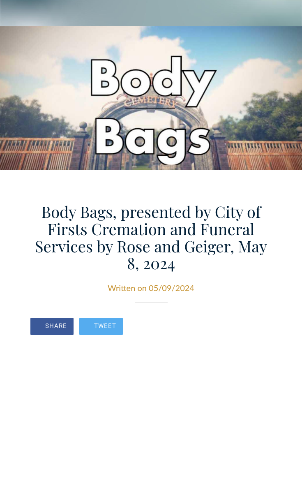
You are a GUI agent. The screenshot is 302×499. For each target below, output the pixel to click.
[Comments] (262, 327)
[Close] (13, 13)
